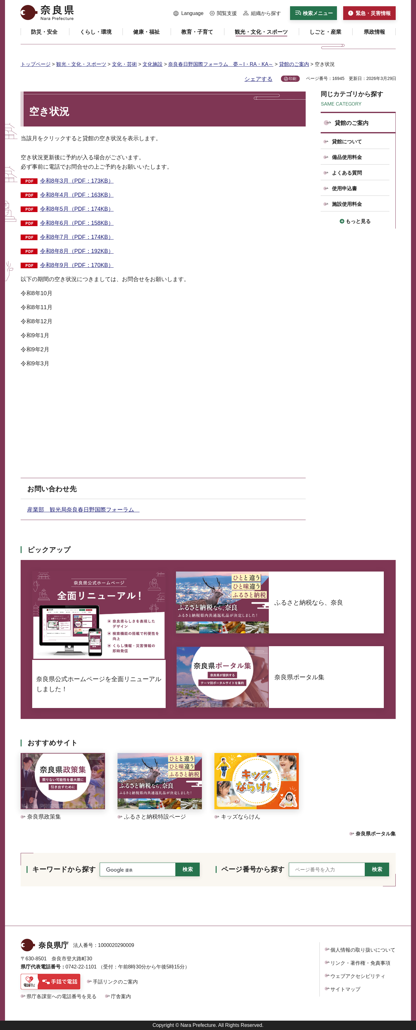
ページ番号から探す (253, 869)
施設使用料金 (347, 204)
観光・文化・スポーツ (81, 64)
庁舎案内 (121, 996)
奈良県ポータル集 (376, 833)
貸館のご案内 (294, 64)
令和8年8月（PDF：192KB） (77, 251)
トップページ (36, 64)
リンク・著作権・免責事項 (360, 963)
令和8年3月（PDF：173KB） (77, 181)
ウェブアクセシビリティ (357, 976)
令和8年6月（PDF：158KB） (77, 223)
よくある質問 (347, 173)
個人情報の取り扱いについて (362, 950)
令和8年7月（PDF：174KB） (77, 237)
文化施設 (153, 64)
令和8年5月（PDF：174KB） (77, 209)
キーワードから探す (64, 869)
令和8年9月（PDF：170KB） (77, 265)
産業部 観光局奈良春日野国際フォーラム (83, 510)
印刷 (292, 79)
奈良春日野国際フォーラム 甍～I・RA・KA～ (220, 64)
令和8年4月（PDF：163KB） (77, 195)
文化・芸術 (124, 64)
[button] (188, 13)
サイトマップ (345, 989)
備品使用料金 (347, 157)
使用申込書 (344, 188)
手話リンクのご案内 (115, 981)
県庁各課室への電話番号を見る (62, 996)
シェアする (258, 79)
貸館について (347, 141)
